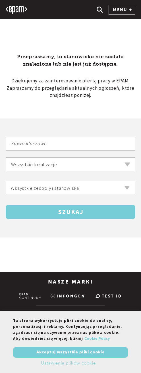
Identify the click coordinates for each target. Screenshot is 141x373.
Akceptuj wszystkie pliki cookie (70, 353)
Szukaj (71, 212)
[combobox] (70, 164)
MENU (122, 9)
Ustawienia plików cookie (68, 363)
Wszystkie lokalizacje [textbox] (34, 164)
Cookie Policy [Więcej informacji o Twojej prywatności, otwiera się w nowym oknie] (97, 339)
